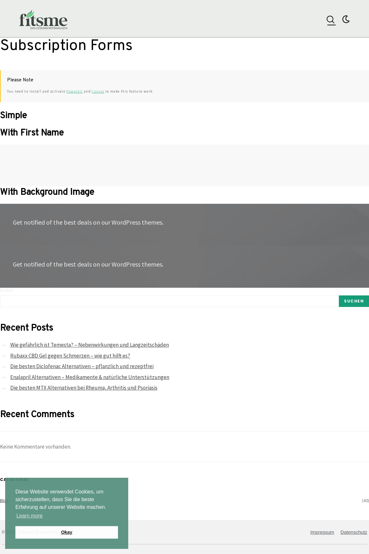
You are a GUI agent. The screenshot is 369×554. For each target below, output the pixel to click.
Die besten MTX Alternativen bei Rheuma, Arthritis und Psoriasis (83, 387)
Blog (4, 500)
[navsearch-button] (330, 18)
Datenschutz (353, 532)
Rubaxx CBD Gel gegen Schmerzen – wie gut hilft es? (70, 355)
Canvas (98, 91)
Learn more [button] (29, 515)
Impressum (322, 532)
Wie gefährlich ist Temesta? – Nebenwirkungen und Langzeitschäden (89, 344)
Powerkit (74, 91)
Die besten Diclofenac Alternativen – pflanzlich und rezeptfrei (82, 366)
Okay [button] (66, 532)
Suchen (6, 290)
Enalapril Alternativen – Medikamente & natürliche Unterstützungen (89, 377)
